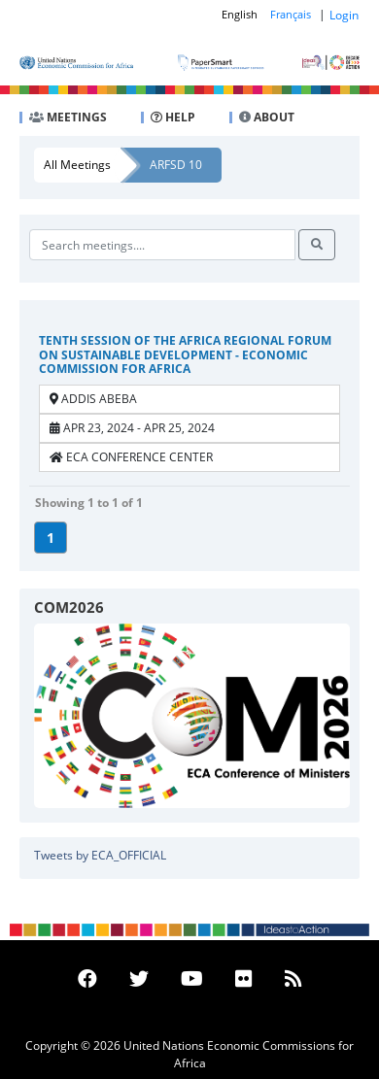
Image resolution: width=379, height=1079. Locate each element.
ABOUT (266, 117)
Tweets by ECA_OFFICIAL (100, 855)
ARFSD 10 (176, 164)
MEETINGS (68, 117)
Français (290, 14)
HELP (173, 117)
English (240, 14)
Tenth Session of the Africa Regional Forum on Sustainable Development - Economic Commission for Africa (185, 354)
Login (344, 15)
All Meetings (77, 164)
